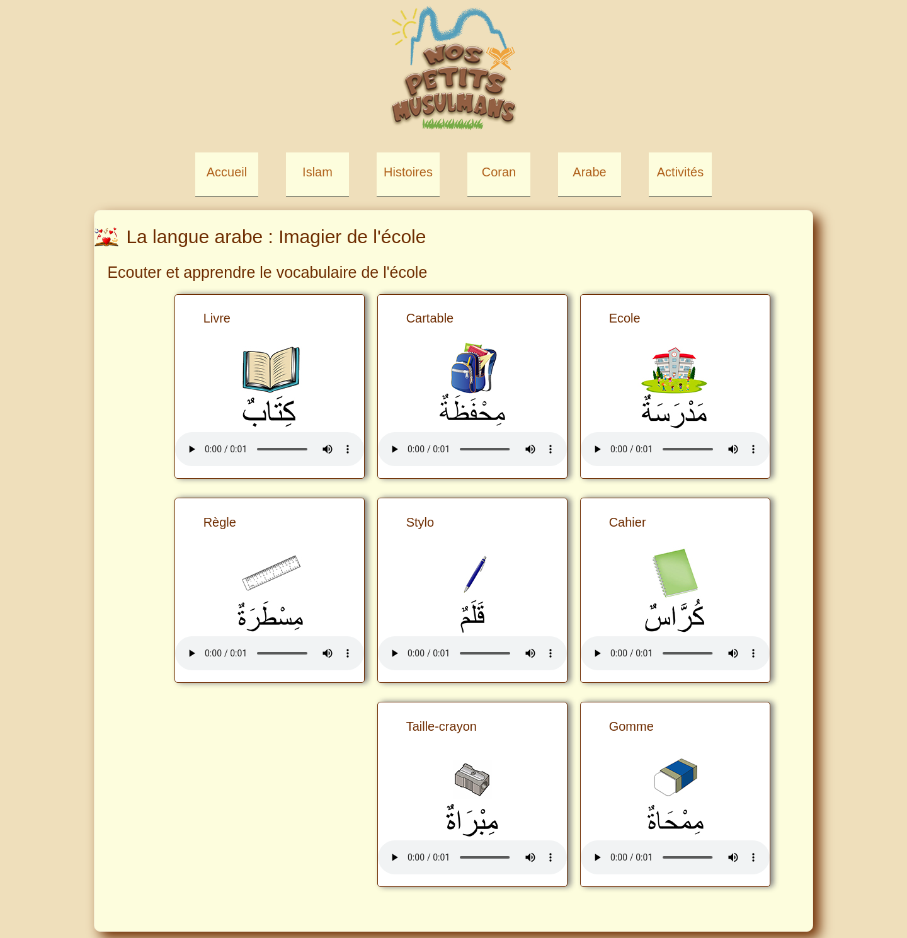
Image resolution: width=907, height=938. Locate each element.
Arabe (589, 172)
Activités (680, 172)
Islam (317, 172)
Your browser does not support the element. (675, 449)
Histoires (408, 172)
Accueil (227, 172)
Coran (499, 172)
